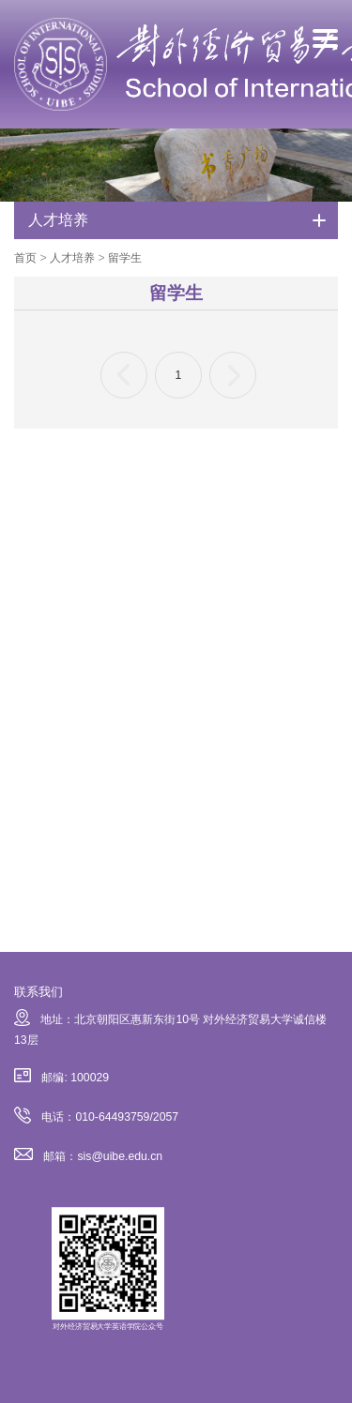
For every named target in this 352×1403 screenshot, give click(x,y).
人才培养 (72, 257)
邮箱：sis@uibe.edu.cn (88, 1156)
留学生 (125, 257)
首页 (25, 257)
